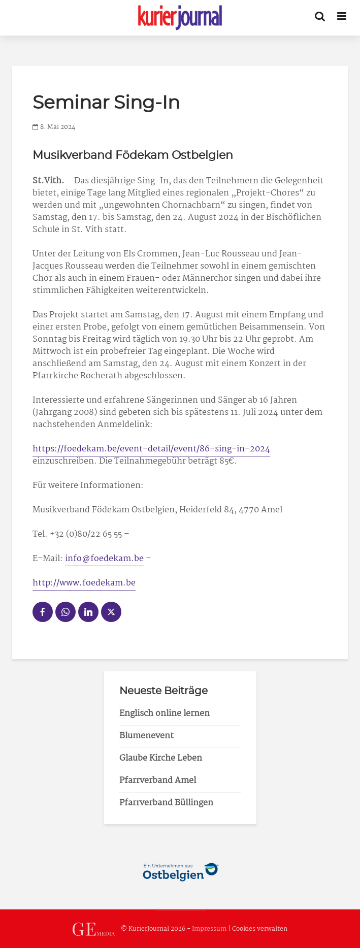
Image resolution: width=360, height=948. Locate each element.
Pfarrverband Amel (157, 781)
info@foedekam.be (104, 559)
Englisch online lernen (164, 714)
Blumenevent (146, 736)
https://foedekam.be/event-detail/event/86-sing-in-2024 (151, 449)
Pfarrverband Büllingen (166, 803)
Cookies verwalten (259, 929)
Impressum (209, 929)
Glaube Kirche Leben (160, 758)
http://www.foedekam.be (84, 583)
